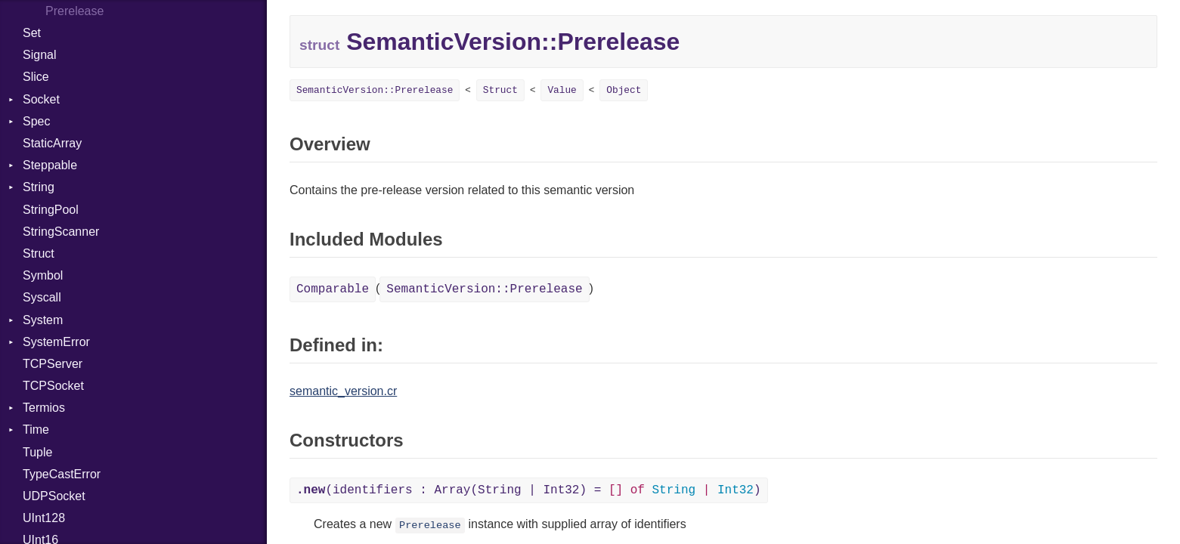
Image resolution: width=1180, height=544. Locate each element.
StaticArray (52, 143)
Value (561, 90)
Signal (39, 54)
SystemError (56, 341)
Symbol (43, 275)
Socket (41, 99)
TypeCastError (62, 474)
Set (32, 32)
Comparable (332, 289)
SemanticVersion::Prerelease (374, 90)
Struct (38, 253)
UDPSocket (54, 496)
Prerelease (430, 525)
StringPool (51, 209)
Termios (44, 407)
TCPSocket (53, 385)
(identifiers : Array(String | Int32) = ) (528, 490)
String (38, 187)
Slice (36, 76)
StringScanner (61, 231)
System (43, 320)
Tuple (37, 452)
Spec (36, 121)
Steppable (50, 165)
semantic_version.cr (343, 391)
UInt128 (44, 518)
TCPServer (52, 363)
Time (36, 429)
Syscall (42, 297)
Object (623, 90)
